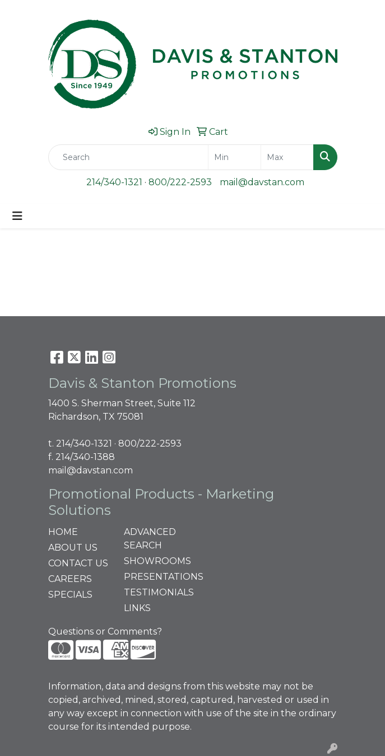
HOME (63, 532)
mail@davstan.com (262, 182)
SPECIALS (70, 594)
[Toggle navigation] (17, 216)
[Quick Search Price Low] (234, 157)
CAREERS (70, 579)
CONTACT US (78, 563)
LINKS (137, 608)
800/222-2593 (180, 182)
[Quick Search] (128, 157)
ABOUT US (73, 547)
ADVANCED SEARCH (150, 539)
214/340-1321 (114, 182)
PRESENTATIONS (155, 576)
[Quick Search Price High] (287, 157)
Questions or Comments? (105, 631)
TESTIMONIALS (155, 592)
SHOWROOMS (155, 561)
